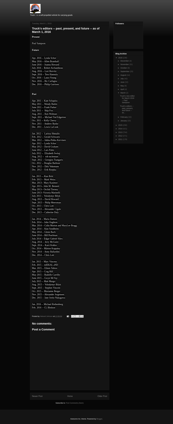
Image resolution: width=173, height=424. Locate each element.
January (124, 121)
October (124, 68)
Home (70, 396)
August (123, 75)
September (125, 71)
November (124, 64)
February (124, 117)
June (122, 82)
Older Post (102, 396)
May (122, 86)
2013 (120, 132)
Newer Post (37, 396)
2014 (120, 129)
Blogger (99, 419)
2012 (120, 136)
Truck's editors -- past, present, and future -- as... (126, 109)
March (123, 93)
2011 (120, 139)
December (124, 61)
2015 (120, 125)
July (122, 79)
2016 (120, 58)
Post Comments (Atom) (75, 403)
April (122, 89)
